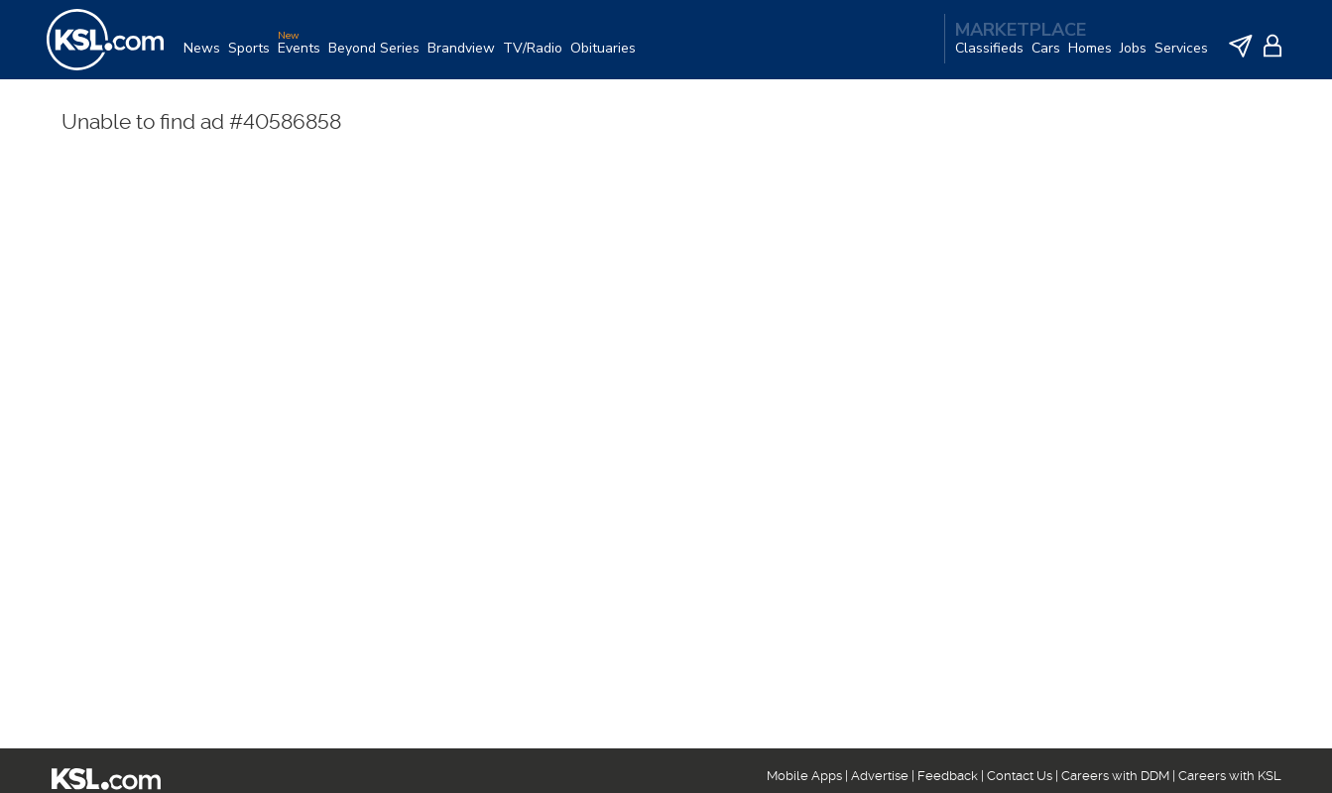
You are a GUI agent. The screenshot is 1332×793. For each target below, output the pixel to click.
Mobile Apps (804, 775)
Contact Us (1019, 775)
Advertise (879, 775)
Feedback (947, 775)
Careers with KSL (1229, 775)
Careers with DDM (1115, 775)
